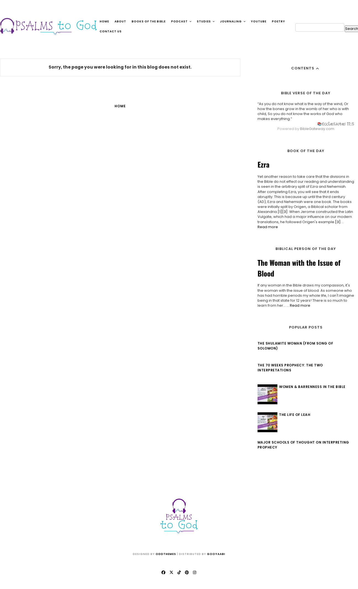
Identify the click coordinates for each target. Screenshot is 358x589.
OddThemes (166, 554)
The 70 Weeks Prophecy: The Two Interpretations (289, 367)
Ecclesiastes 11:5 (337, 123)
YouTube (258, 21)
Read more (267, 227)
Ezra (263, 164)
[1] (279, 211)
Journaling (233, 21)
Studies (206, 21)
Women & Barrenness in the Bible (312, 386)
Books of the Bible (149, 21)
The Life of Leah (294, 414)
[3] (284, 211)
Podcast (181, 21)
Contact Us (111, 31)
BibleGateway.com (316, 128)
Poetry (278, 21)
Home (104, 21)
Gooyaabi (216, 554)
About (120, 21)
